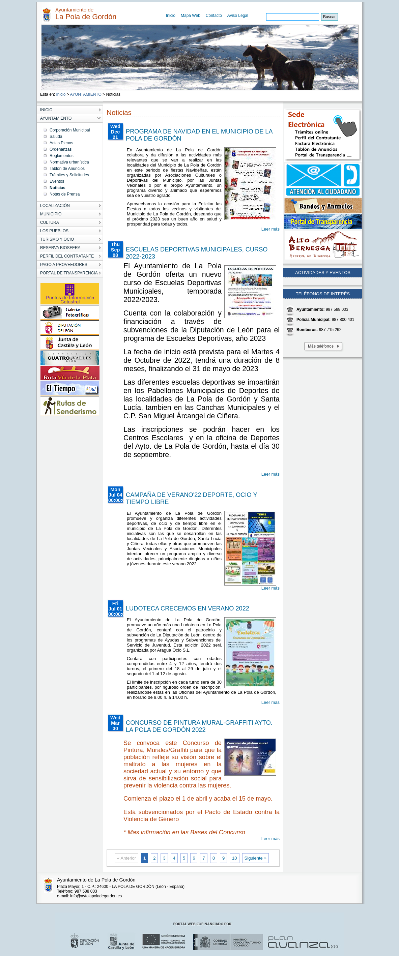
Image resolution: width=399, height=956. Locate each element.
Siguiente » (255, 858)
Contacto (214, 15)
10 (234, 858)
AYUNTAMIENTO (85, 94)
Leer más (270, 229)
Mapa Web (190, 15)
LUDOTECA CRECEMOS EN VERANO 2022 (187, 608)
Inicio (170, 15)
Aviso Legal (237, 15)
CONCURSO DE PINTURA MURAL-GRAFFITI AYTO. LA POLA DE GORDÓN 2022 (199, 726)
